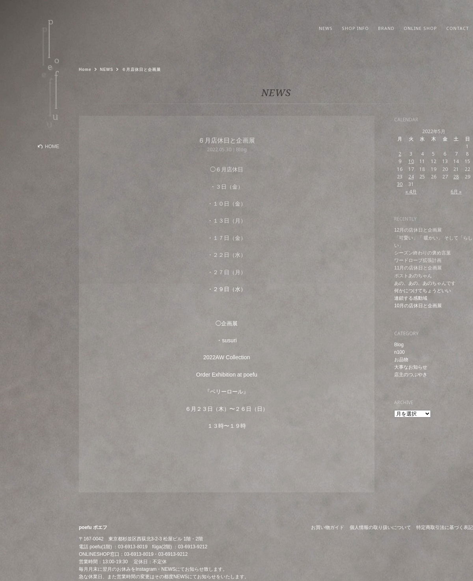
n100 (399, 352)
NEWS (168, 569)
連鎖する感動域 (410, 298)
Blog (399, 344)
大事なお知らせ (410, 367)
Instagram (146, 569)
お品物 (401, 359)
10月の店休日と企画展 (418, 305)
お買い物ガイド (327, 527)
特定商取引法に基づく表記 (444, 527)
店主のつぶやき (410, 374)
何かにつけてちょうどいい (422, 290)
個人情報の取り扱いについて (380, 527)
